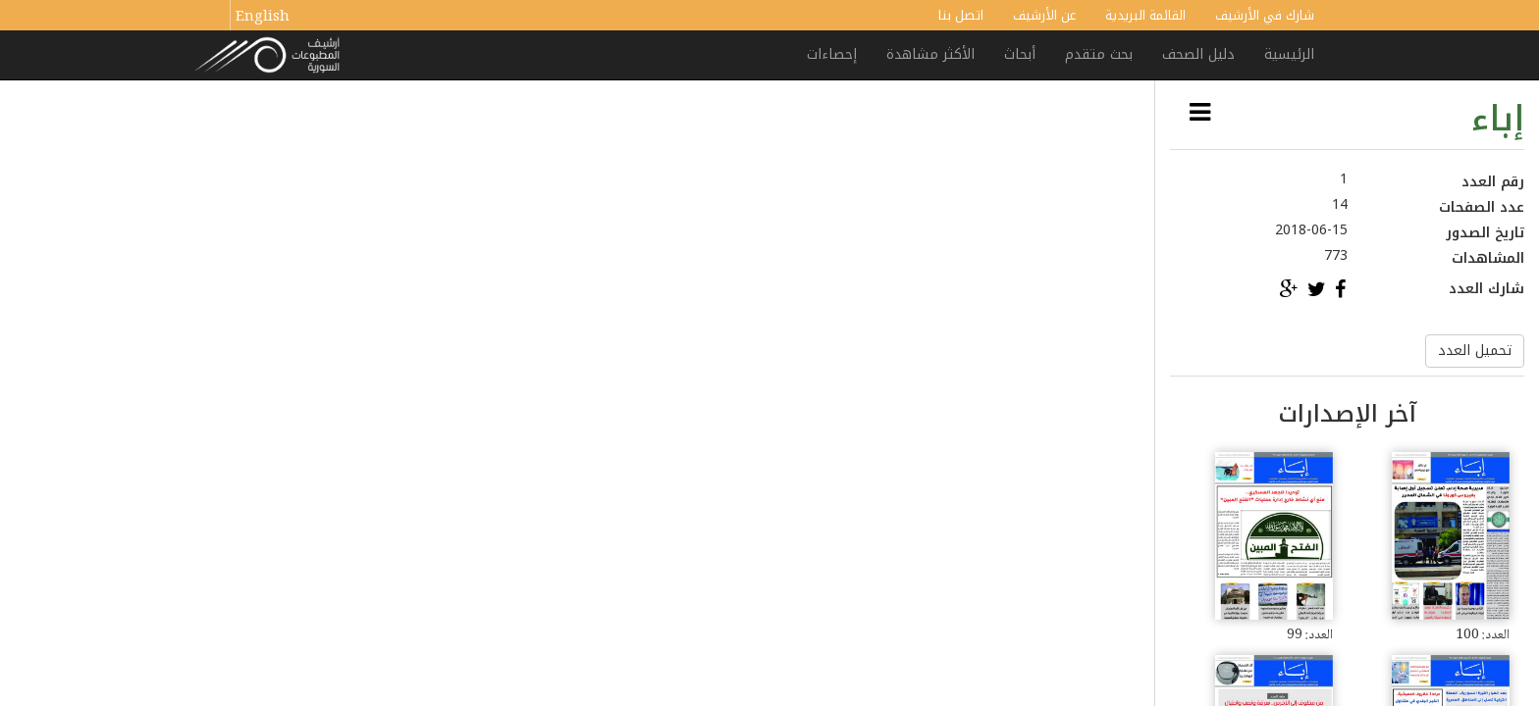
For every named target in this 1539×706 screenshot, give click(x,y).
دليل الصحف (1198, 54)
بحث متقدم (1099, 54)
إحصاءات (832, 54)
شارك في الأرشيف (1264, 15)
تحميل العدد (1475, 350)
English (263, 17)
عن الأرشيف (1044, 15)
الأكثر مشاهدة (930, 54)
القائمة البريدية (1145, 15)
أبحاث (1019, 54)
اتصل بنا (960, 15)
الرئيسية (1289, 54)
